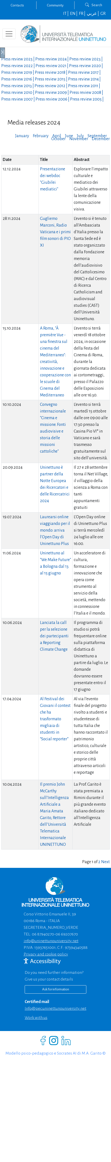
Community (55, 5)
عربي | (93, 13)
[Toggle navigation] (9, 33)
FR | (82, 13)
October (58, 139)
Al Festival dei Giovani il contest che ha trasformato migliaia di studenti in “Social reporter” (55, 719)
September (97, 136)
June (69, 136)
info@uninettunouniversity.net (51, 941)
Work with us (36, 1017)
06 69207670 (67, 934)
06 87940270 (43, 934)
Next (105, 862)
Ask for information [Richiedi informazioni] (55, 989)
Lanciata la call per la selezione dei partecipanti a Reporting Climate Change (54, 636)
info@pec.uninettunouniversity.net (55, 1008)
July (80, 136)
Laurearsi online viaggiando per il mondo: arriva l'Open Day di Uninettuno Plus (55, 530)
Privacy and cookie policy (46, 954)
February (41, 136)
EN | (74, 13)
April (56, 136)
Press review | (18, 59)
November (78, 139)
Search (93, 5)
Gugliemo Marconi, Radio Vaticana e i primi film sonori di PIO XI (55, 232)
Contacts (17, 5)
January (22, 136)
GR (103, 13)
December (101, 139)
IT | (66, 13)
